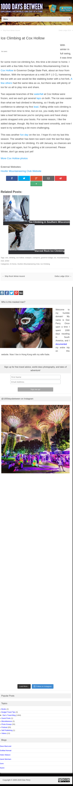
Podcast (4, 727)
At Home (13, 264)
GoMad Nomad (5, 750)
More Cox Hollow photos (14, 158)
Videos (4, 733)
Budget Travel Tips (8, 712)
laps (39, 98)
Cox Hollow (7, 70)
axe (6, 258)
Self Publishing (6, 730)
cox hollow (20, 258)
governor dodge (47, 258)
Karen (2, 768)
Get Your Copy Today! (66, 9)
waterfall (38, 94)
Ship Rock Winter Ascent (11, 30)
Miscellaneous (6, 721)
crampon (28, 258)
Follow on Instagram (43, 686)
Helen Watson (5, 755)
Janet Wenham (5, 759)
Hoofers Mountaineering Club (28, 264)
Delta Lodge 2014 (65, 30)
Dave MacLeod (5, 746)
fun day (24, 134)
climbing (12, 258)
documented (61, 344)
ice (55, 258)
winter (7, 261)
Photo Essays (6, 724)
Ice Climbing (45, 264)
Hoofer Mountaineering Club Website (21, 171)
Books (3, 709)
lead (36, 106)
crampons (36, 258)
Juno (2, 763)
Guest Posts (5, 718)
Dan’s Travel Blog (9, 715)
